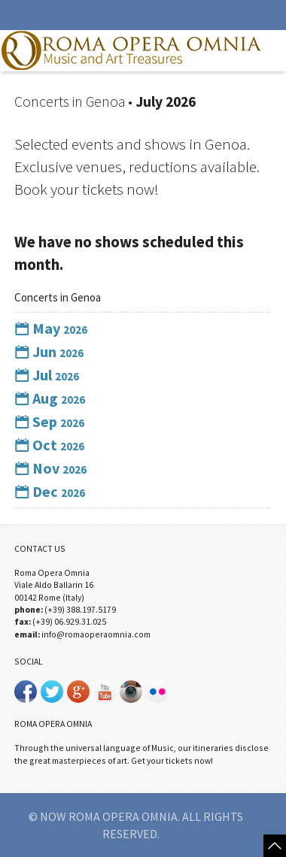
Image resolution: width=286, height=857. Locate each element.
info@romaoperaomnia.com (96, 634)
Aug (49, 398)
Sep (49, 421)
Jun (49, 351)
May (50, 328)
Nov (50, 468)
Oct (49, 444)
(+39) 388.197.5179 (80, 609)
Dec (49, 491)
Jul (46, 374)
